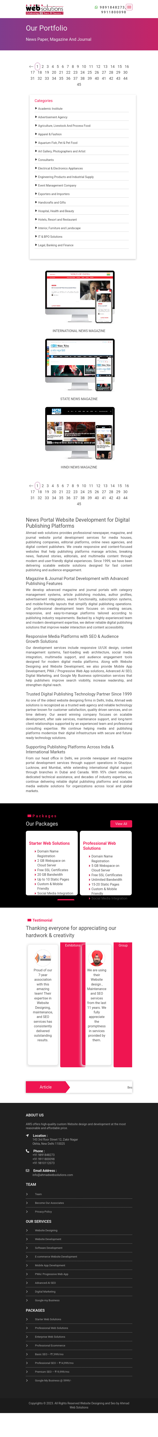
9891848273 (112, 7)
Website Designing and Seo (97, 1403)
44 (125, 78)
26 (97, 72)
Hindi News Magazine (79, 467)
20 (54, 72)
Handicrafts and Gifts (52, 202)
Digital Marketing (45, 1291)
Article (46, 1087)
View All (121, 824)
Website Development (48, 1239)
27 (104, 72)
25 (90, 72)
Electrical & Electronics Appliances (60, 168)
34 (54, 78)
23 (75, 72)
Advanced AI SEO (45, 1282)
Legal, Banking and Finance (55, 245)
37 (75, 78)
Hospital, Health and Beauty (56, 211)
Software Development (48, 1247)
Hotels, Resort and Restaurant (57, 219)
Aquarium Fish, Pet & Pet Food (57, 142)
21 (61, 72)
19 (47, 72)
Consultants (46, 160)
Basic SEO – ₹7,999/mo (49, 1354)
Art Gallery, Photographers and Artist (61, 151)
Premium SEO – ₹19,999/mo (52, 1371)
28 (111, 72)
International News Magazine (79, 331)
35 (61, 78)
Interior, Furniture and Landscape (59, 228)
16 (127, 66)
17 (32, 72)
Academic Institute (50, 108)
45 (79, 84)
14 (112, 66)
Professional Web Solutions (51, 1328)
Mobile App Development (50, 1265)
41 (104, 78)
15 (120, 66)
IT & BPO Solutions (50, 236)
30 (125, 72)
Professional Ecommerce (50, 1345)
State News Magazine (79, 399)
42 (111, 78)
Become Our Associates (49, 1202)
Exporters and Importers (54, 194)
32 (40, 78)
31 (32, 78)
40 (97, 78)
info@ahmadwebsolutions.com (53, 1175)
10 (84, 66)
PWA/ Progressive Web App (51, 1274)
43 (118, 78)
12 (98, 66)
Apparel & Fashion (50, 134)
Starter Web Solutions (48, 1319)
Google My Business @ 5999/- (53, 1380)
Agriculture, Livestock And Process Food (64, 125)
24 (82, 72)
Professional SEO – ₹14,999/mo (54, 1363)
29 (118, 72)
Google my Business (47, 1300)
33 (47, 78)
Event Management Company (57, 185)
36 (68, 78)
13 (105, 66)
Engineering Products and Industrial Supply (66, 177)
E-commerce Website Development (56, 1256)
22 (68, 72)
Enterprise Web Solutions (50, 1336)
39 (90, 78)
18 (40, 72)
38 (82, 78)
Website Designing (46, 1230)
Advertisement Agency (52, 117)
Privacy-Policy (43, 1211)
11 (91, 66)
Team (38, 1194)
